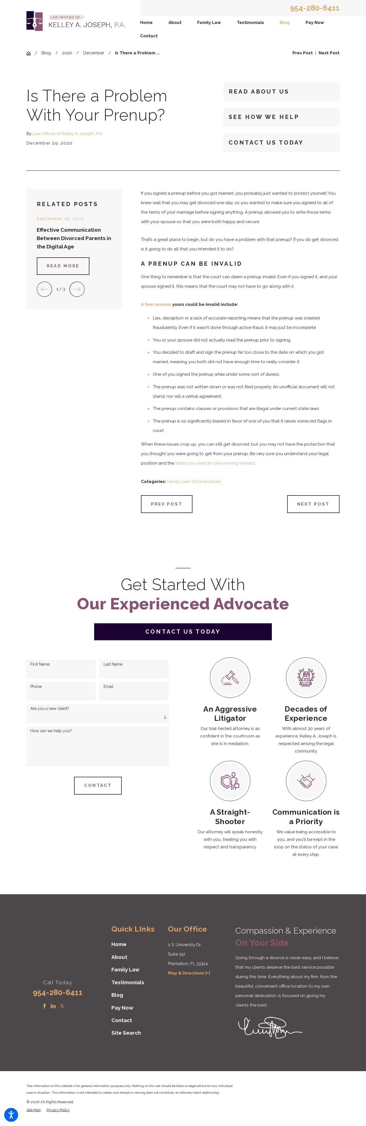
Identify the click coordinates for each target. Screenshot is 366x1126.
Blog (285, 22)
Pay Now (315, 22)
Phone (36, 686)
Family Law (209, 22)
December (93, 52)
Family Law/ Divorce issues (194, 481)
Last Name (113, 664)
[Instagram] (71, 1005)
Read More (63, 265)
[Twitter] (62, 1005)
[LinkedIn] (53, 1005)
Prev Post (167, 504)
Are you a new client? (49, 708)
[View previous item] (44, 289)
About (175, 22)
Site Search (126, 1033)
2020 (67, 52)
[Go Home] (30, 53)
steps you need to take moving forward (215, 463)
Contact (149, 35)
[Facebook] (44, 1005)
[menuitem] (146, 22)
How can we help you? (51, 731)
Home (146, 22)
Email (108, 686)
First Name (40, 664)
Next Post (313, 504)
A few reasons (156, 304)
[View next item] (77, 289)
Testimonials (250, 22)
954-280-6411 (315, 8)
